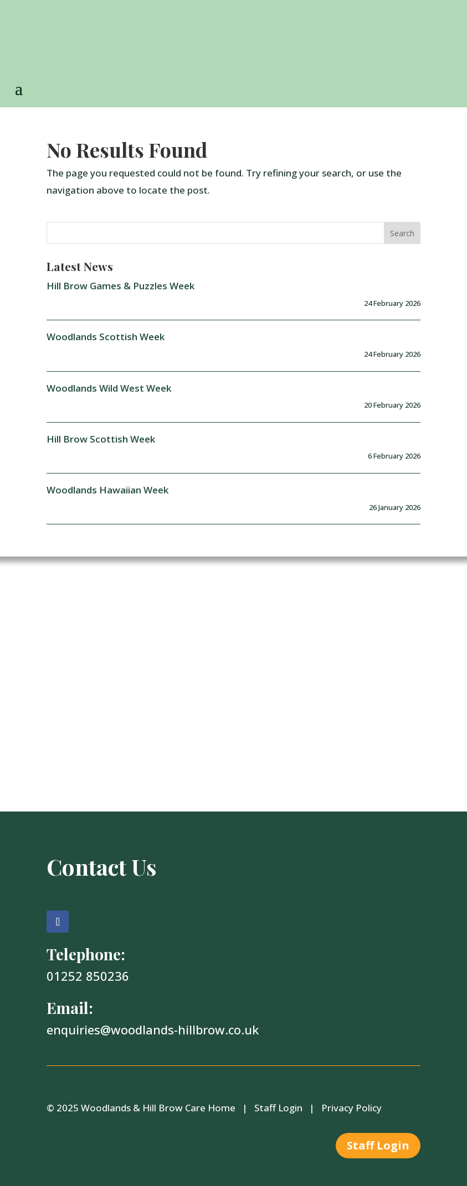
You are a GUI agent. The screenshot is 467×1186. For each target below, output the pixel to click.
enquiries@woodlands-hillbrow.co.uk (153, 1029)
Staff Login (278, 1107)
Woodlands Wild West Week (109, 388)
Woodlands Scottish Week (106, 336)
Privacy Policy (351, 1107)
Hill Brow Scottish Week (101, 439)
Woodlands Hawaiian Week (107, 489)
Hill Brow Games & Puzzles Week (120, 285)
